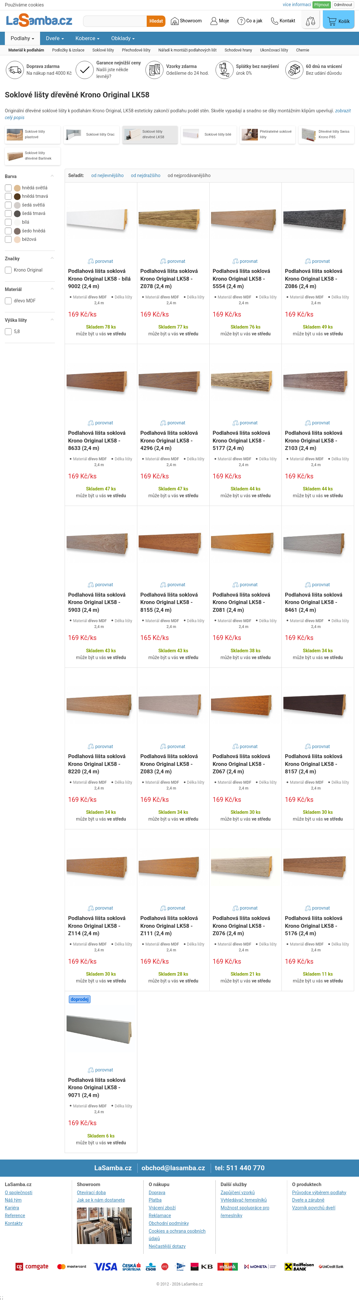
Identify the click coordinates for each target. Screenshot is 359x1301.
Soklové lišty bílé (218, 134)
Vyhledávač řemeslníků (244, 1200)
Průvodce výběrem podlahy (319, 1192)
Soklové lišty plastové (35, 134)
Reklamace (160, 1215)
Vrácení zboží (162, 1207)
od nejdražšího (145, 175)
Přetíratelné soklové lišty (275, 134)
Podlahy (22, 38)
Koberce (88, 38)
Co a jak (250, 21)
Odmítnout (343, 5)
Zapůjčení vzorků (238, 1192)
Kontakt (283, 21)
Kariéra (12, 1207)
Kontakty (14, 1223)
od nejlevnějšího (107, 175)
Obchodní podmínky (169, 1223)
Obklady (123, 38)
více (297, 4)
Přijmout (321, 5)
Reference (15, 1215)
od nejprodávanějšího (189, 175)
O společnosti (18, 1192)
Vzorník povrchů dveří (313, 1207)
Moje (219, 21)
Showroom (186, 21)
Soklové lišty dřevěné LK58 (153, 134)
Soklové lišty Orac (100, 134)
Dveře (55, 38)
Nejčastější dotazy (167, 1246)
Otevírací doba (91, 1192)
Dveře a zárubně (308, 1200)
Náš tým (13, 1200)
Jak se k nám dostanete (101, 1200)
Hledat (156, 21)
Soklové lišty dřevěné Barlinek (38, 156)
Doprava (157, 1192)
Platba (155, 1200)
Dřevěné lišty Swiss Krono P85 (334, 134)
